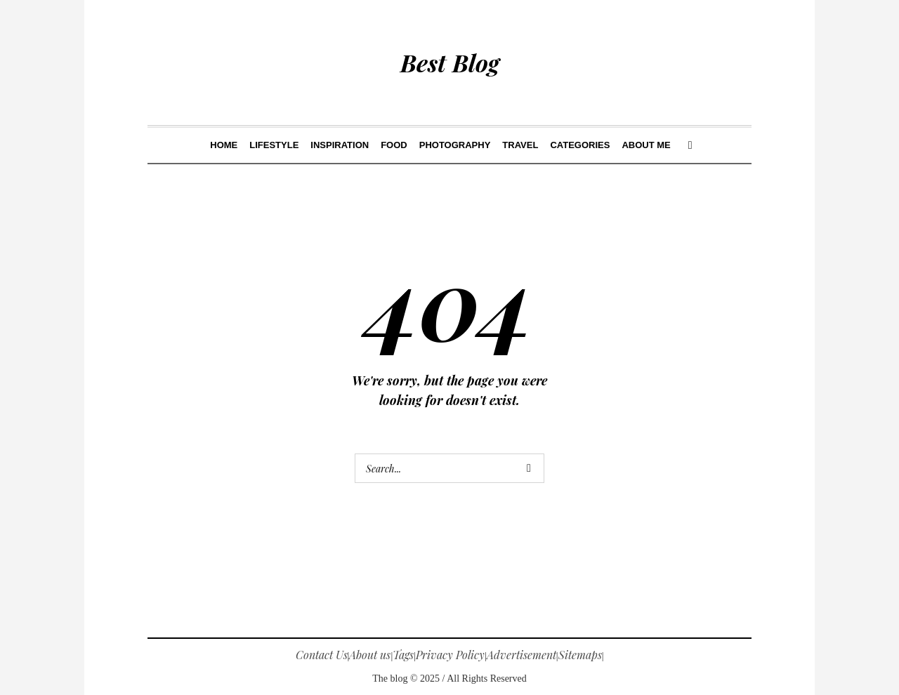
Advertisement (521, 654)
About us (370, 654)
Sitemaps (580, 654)
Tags (403, 654)
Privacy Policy (450, 654)
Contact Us (322, 654)
